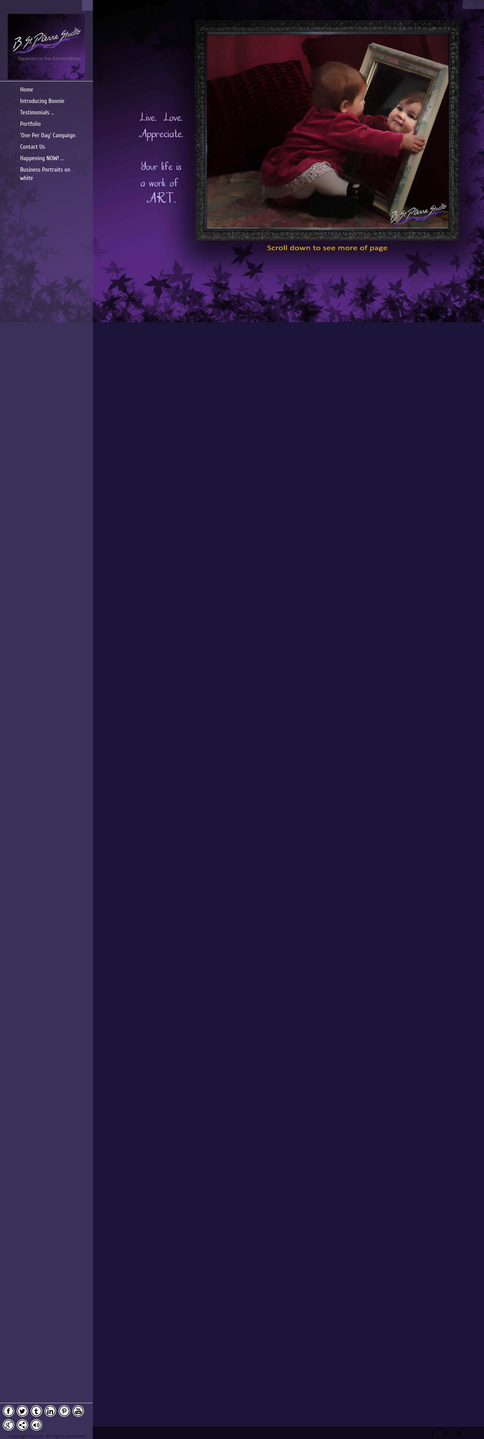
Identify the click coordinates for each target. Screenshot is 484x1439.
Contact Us (32, 146)
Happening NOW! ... (41, 158)
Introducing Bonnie (42, 101)
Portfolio (30, 123)
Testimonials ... (37, 112)
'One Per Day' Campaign (48, 135)
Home (26, 89)
